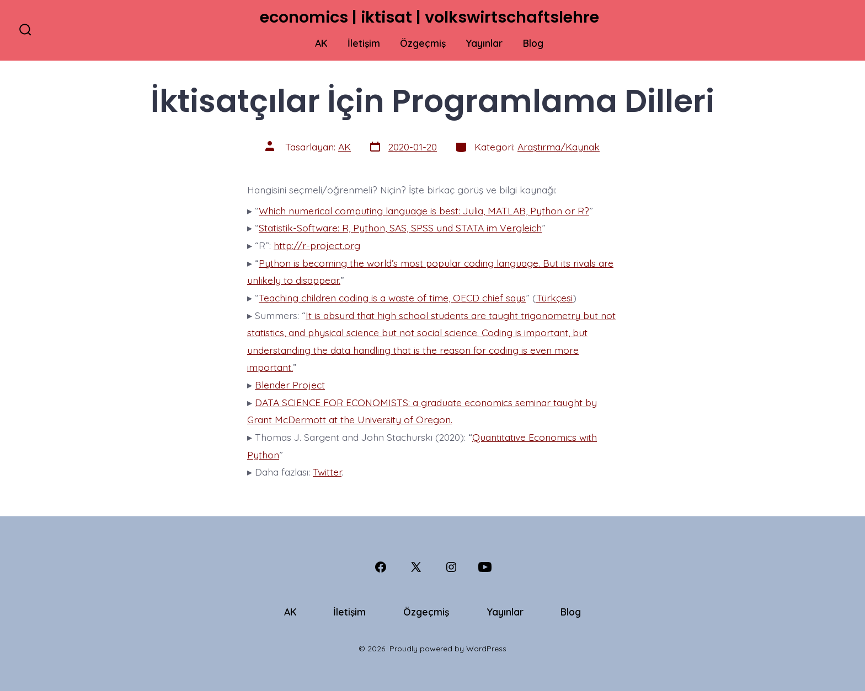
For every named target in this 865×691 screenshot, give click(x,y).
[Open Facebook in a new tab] (380, 567)
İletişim (364, 43)
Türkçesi (554, 297)
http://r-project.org (317, 245)
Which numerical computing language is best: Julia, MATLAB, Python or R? (424, 210)
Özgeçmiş (423, 43)
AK (321, 43)
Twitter (327, 472)
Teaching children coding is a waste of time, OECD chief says (392, 297)
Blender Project (290, 385)
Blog (533, 43)
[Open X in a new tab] (416, 567)
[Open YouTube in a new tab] (484, 567)
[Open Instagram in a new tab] (451, 567)
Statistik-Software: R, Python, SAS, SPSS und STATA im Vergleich (400, 228)
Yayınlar (484, 43)
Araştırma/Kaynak (558, 147)
